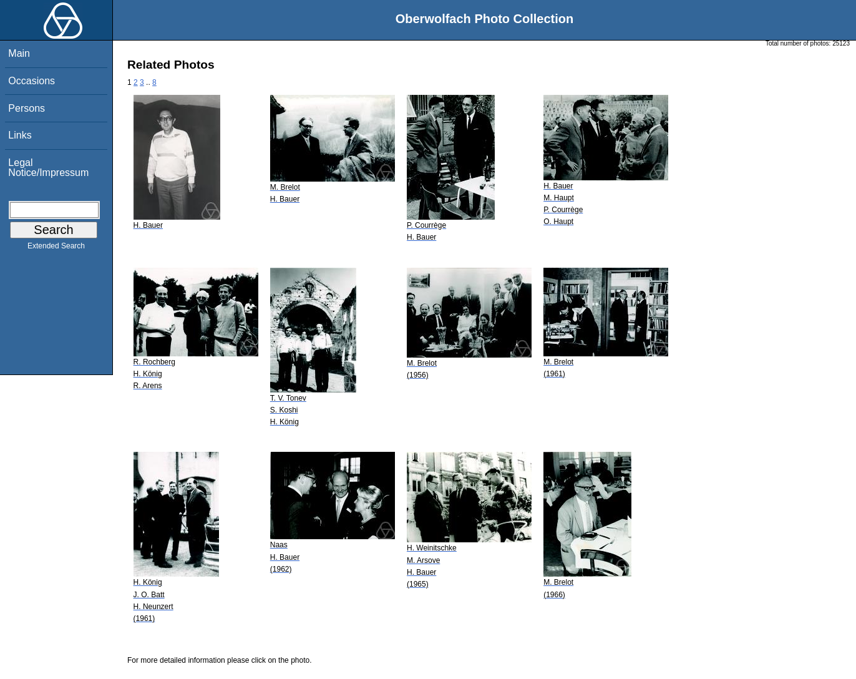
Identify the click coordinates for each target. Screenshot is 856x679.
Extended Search (56, 248)
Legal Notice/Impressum (48, 167)
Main (19, 53)
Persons (26, 108)
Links (19, 135)
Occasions (31, 81)
